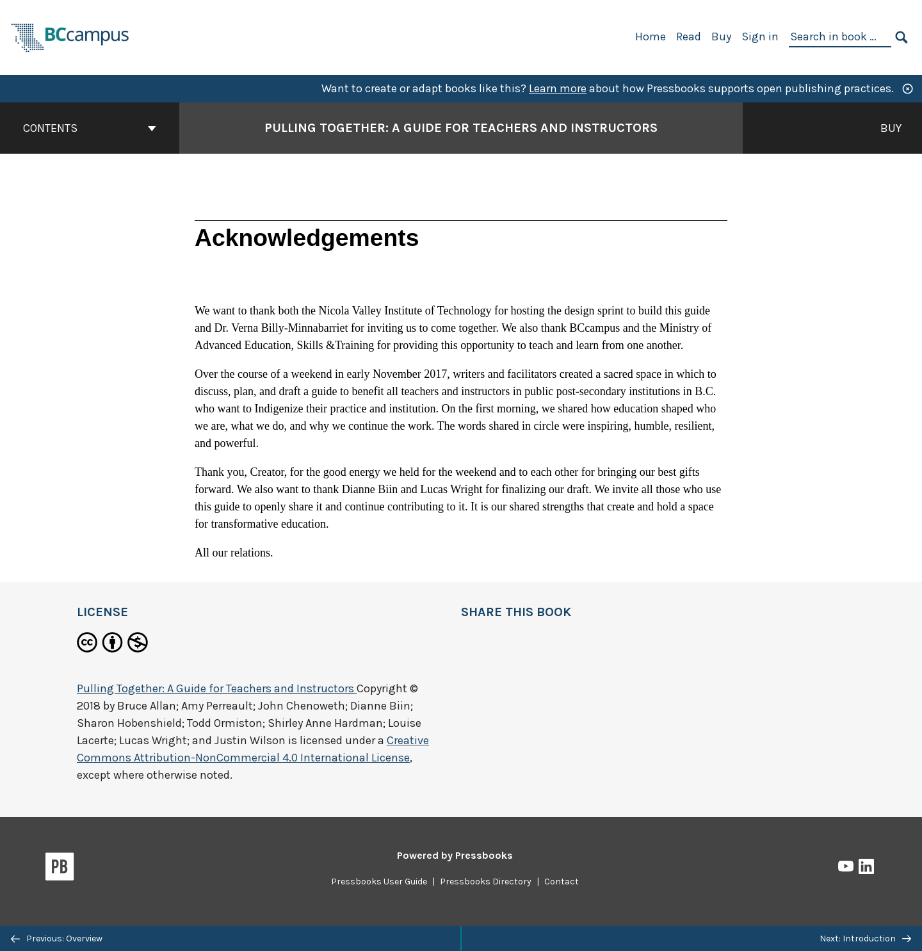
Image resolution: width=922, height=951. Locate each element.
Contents (89, 128)
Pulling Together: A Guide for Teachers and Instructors (217, 688)
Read (688, 36)
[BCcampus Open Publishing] (70, 36)
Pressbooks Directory (485, 881)
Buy (721, 36)
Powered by (455, 855)
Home (650, 36)
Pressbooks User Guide (379, 881)
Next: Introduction (865, 938)
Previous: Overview (56, 938)
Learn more (557, 88)
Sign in (760, 36)
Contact (561, 881)
